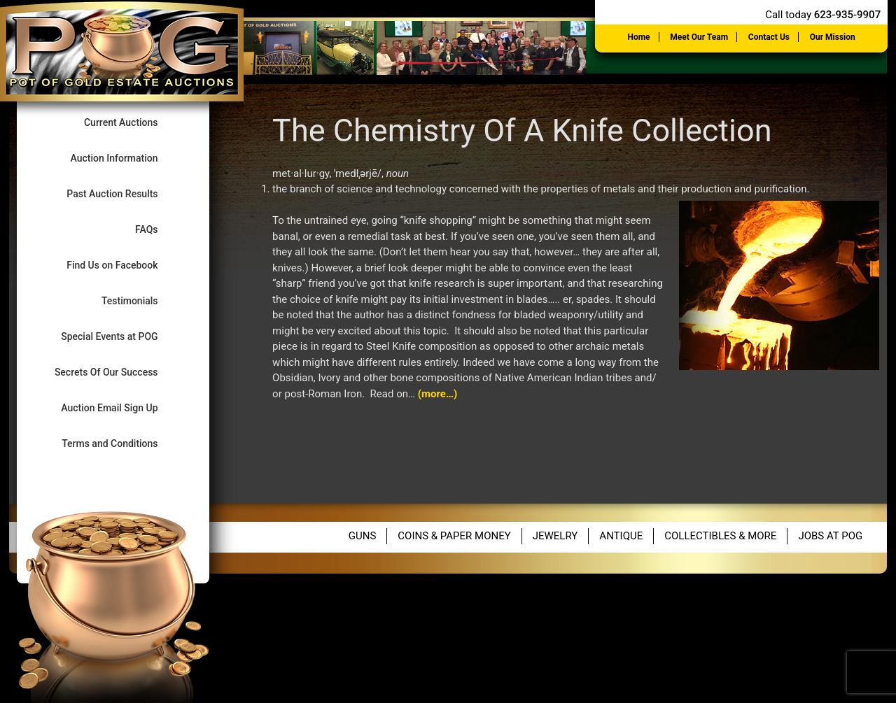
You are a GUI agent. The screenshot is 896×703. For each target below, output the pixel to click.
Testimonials (141, 300)
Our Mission (832, 37)
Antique (621, 536)
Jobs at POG (830, 536)
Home (638, 37)
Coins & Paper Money (454, 536)
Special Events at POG (121, 336)
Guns (363, 536)
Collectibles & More (720, 536)
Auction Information (126, 158)
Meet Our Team (699, 37)
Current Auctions (132, 122)
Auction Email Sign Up (121, 407)
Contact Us (769, 37)
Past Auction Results (123, 193)
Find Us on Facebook (123, 265)
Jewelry (555, 536)
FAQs (158, 229)
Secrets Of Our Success (118, 372)
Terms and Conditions (121, 443)
